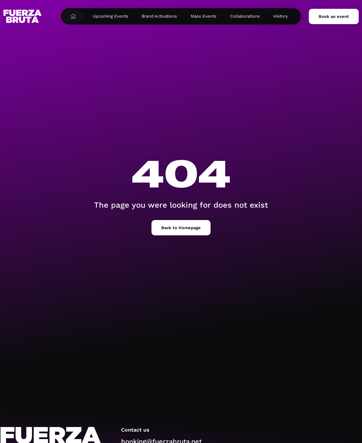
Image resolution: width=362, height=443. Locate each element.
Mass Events (203, 16)
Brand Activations (159, 16)
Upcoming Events (110, 16)
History (280, 16)
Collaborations (245, 16)
